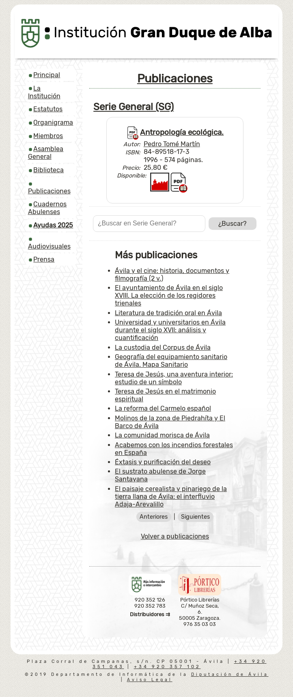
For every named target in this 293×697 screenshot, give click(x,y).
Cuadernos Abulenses (47, 208)
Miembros (48, 136)
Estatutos (47, 109)
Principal (46, 75)
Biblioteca (48, 170)
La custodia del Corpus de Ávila (163, 347)
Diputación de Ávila (230, 674)
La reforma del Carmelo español (163, 408)
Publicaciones (49, 191)
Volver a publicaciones (175, 536)
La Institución (44, 92)
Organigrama (53, 122)
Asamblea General (46, 152)
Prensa (43, 259)
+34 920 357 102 (167, 666)
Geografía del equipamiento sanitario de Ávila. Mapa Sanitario (171, 360)
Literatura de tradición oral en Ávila (168, 313)
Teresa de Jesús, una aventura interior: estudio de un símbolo (174, 378)
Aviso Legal (149, 679)
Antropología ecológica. (182, 132)
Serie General (133, 107)
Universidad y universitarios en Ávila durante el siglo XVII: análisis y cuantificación (170, 330)
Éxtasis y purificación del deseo (163, 462)
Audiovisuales (49, 246)
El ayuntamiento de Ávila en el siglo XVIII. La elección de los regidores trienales (169, 295)
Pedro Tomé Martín (172, 144)
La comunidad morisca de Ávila (162, 435)
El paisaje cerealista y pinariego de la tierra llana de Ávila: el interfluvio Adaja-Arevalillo (171, 496)
